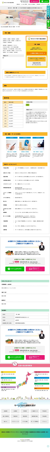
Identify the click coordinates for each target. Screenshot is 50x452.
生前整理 (15, 413)
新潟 (3, 57)
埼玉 (42, 382)
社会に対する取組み (31, 4)
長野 (38, 392)
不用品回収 (44, 413)
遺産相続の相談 (35, 418)
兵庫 (9, 376)
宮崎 (13, 391)
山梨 (36, 392)
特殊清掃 (25, 413)
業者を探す (25, 7)
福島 (37, 377)
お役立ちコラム (42, 7)
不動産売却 (15, 418)
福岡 (2, 391)
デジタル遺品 (25, 423)
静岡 (42, 392)
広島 (9, 382)
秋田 (45, 376)
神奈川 (36, 383)
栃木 (38, 382)
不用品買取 (44, 418)
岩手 (41, 376)
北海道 (36, 376)
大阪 (7, 376)
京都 (4, 376)
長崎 (7, 391)
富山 (38, 388)
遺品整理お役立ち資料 (31, 7)
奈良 (11, 376)
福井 (42, 388)
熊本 (9, 391)
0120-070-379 (24, 1)
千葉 (45, 382)
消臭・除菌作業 (6, 418)
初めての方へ (8, 7)
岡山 (7, 382)
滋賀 (2, 376)
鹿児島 (3, 392)
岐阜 (40, 392)
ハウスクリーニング (15, 423)
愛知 (45, 392)
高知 (9, 386)
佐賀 (4, 391)
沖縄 (5, 392)
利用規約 (10, 434)
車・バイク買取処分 (35, 423)
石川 (40, 388)
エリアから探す (19, 7)
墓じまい (5, 423)
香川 (4, 386)
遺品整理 (5, 413)
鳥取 (2, 382)
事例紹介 (37, 7)
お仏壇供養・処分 (21, 436)
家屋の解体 (25, 418)
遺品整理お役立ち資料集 (41, 434)
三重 (47, 392)
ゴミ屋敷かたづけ (34, 413)
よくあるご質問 (24, 4)
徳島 (2, 386)
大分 (11, 391)
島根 (4, 382)
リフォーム (44, 423)
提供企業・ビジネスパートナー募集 (43, 4)
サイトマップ (30, 436)
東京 (47, 382)
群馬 (40, 382)
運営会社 (18, 4)
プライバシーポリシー (18, 434)
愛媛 (7, 386)
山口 (11, 382)
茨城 (36, 382)
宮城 (43, 376)
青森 (39, 376)
